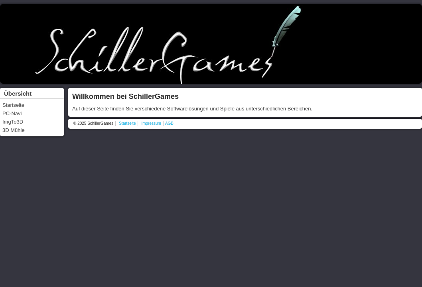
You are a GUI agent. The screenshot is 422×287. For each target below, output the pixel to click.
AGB (169, 123)
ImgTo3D (12, 122)
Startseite (13, 105)
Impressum (151, 123)
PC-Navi (12, 113)
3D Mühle (13, 130)
